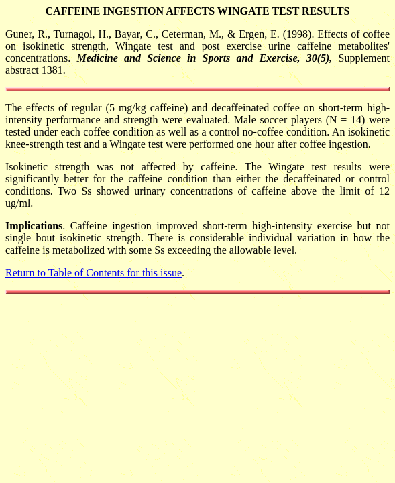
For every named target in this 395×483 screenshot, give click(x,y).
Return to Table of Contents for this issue (93, 272)
